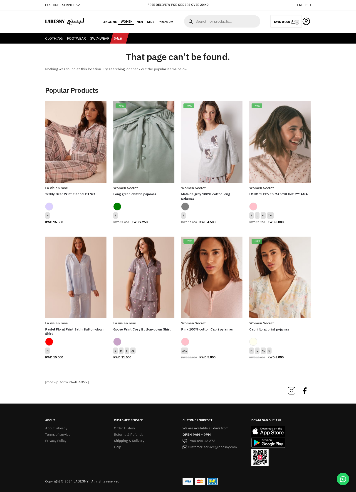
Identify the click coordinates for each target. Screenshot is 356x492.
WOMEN (127, 22)
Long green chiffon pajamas (134, 194)
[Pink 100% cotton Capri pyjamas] (211, 277)
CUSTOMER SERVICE (60, 5)
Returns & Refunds (128, 434)
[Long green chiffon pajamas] (144, 142)
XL (263, 215)
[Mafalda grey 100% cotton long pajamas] (211, 142)
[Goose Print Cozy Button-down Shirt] (144, 277)
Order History (124, 428)
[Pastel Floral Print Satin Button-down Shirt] (75, 277)
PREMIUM (166, 22)
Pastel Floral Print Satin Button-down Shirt (74, 331)
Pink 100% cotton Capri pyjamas (207, 329)
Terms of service (57, 434)
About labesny (56, 428)
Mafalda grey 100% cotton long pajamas (205, 196)
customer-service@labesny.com (210, 447)
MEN (139, 22)
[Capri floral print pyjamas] (280, 277)
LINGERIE (109, 22)
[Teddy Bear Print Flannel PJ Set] (75, 142)
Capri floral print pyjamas (269, 329)
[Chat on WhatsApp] (343, 479)
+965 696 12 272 (199, 440)
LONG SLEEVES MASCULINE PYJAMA (278, 194)
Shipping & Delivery (129, 440)
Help (117, 447)
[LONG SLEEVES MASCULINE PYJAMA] (280, 142)
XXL (270, 215)
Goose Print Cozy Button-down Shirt (142, 329)
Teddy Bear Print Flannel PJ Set (70, 194)
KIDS (151, 22)
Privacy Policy (55, 440)
